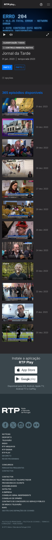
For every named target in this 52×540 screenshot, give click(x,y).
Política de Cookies (31, 521)
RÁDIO (4, 443)
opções (7, 77)
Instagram (21, 425)
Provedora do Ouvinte (13, 483)
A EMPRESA (7, 492)
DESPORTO (7, 437)
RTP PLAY (6, 453)
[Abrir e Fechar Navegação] (48, 4)
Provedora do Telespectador (16, 480)
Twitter (13, 425)
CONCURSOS (7, 465)
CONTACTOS (7, 477)
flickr (36, 425)
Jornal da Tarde (16, 53)
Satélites (6, 489)
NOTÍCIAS (6, 434)
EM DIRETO (6, 456)
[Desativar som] (11, 34)
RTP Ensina (7, 450)
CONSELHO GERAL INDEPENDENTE (16, 495)
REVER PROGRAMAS (10, 459)
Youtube (28, 425)
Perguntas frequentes (13, 468)
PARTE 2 (20, 67)
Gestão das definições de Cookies (18, 511)
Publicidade (17, 523)
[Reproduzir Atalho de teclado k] (4, 34)
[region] (26, 23)
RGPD (4, 508)
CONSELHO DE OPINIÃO (12, 498)
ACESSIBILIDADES (9, 486)
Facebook (5, 425)
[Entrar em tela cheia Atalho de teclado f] (47, 34)
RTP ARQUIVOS (8, 446)
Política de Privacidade (11, 521)
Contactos (7, 471)
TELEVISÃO (7, 440)
